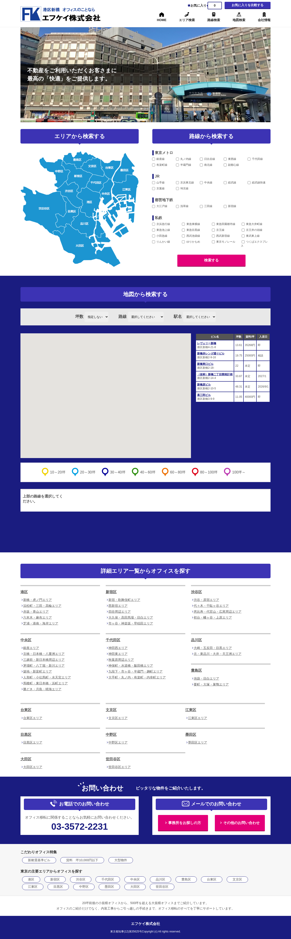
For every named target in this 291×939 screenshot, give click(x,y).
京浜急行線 (161, 224)
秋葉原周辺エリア (121, 659)
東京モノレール (223, 241)
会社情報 (264, 20)
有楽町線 (159, 164)
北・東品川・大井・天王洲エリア (217, 654)
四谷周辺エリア (119, 611)
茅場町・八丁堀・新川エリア (44, 665)
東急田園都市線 (223, 224)
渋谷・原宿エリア (206, 600)
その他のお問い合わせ (241, 823)
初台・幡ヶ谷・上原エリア (213, 617)
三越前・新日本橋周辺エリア (44, 659)
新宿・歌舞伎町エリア (124, 600)
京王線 (218, 230)
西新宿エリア (118, 605)
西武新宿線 (221, 235)
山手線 (158, 182)
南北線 (206, 164)
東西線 (230, 159)
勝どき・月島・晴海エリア (42, 689)
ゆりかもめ (191, 241)
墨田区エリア (197, 742)
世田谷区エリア (119, 767)
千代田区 (113, 640)
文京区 (111, 710)
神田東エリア (118, 654)
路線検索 (213, 20)
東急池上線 (161, 230)
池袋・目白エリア (206, 678)
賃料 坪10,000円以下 (82, 860)
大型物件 (120, 860)
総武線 (230, 182)
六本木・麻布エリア (37, 617)
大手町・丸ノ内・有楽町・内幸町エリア (137, 677)
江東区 (190, 710)
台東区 (25, 710)
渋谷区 (196, 592)
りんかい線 (161, 241)
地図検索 (239, 20)
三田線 (206, 206)
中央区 (25, 640)
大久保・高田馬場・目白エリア (130, 617)
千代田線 (255, 159)
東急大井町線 (252, 224)
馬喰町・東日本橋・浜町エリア (45, 683)
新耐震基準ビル (39, 860)
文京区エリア (118, 718)
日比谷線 (207, 159)
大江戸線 (159, 206)
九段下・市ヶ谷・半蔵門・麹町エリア (135, 671)
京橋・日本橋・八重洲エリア (44, 654)
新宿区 (111, 592)
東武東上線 (251, 235)
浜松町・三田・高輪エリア (42, 605)
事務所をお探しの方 (184, 823)
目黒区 (25, 735)
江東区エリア (197, 718)
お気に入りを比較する (247, 5)
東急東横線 (191, 224)
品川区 (196, 640)
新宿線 (230, 206)
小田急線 (159, 235)
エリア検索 (187, 20)
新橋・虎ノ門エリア (37, 600)
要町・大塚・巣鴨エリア (211, 684)
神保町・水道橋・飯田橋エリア (130, 665)
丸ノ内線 (183, 159)
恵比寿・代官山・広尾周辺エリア (217, 611)
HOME (161, 20)
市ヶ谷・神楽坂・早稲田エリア (130, 623)
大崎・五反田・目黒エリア (213, 648)
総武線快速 (257, 182)
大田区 (25, 759)
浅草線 (182, 206)
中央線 (206, 182)
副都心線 (231, 164)
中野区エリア (118, 742)
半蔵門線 (183, 164)
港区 (24, 592)
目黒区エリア (32, 742)
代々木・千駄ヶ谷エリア (211, 605)
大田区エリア (32, 767)
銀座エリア (31, 648)
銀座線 (158, 159)
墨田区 (190, 735)
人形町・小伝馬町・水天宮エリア (47, 677)
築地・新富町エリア (37, 671)
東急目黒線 (191, 230)
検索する (211, 260)
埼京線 (182, 188)
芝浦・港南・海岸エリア (40, 623)
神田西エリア (118, 648)
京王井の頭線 (252, 230)
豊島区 (196, 670)
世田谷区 (113, 759)
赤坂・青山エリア (36, 611)
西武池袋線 (191, 235)
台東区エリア (32, 718)
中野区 (111, 735)
